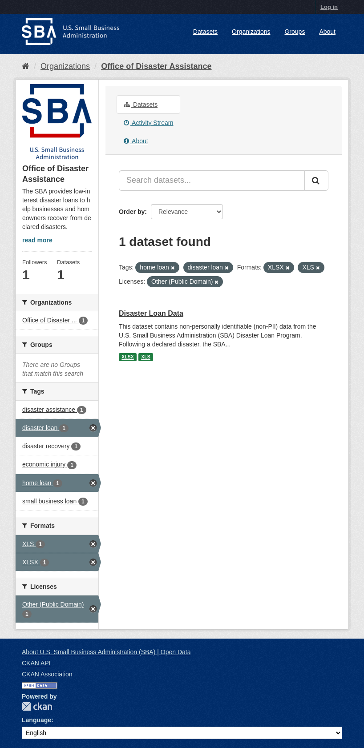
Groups (294, 31)
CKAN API (36, 663)
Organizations (251, 31)
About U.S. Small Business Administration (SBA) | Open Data (106, 652)
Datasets (205, 31)
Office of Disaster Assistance (156, 66)
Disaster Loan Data (151, 313)
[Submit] (316, 180)
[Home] (25, 66)
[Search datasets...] (212, 180)
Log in (329, 7)
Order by (132, 211)
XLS (145, 357)
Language (36, 720)
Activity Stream (148, 122)
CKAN (37, 706)
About (327, 31)
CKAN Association (47, 674)
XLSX (127, 357)
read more (37, 240)
